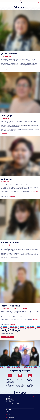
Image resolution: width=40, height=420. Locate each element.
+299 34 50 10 (12, 196)
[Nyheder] (8, 414)
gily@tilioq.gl (4, 133)
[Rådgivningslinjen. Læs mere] (10, 388)
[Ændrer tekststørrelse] (15, 1)
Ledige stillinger (7, 336)
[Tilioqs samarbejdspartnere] (10, 417)
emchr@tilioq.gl (5, 259)
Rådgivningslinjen (35, 191)
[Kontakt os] (8, 411)
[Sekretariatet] (8, 413)
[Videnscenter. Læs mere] (20, 388)
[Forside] (19, 2)
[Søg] (38, 2)
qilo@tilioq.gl (4, 69)
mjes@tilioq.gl (4, 193)
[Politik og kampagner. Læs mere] (30, 388)
